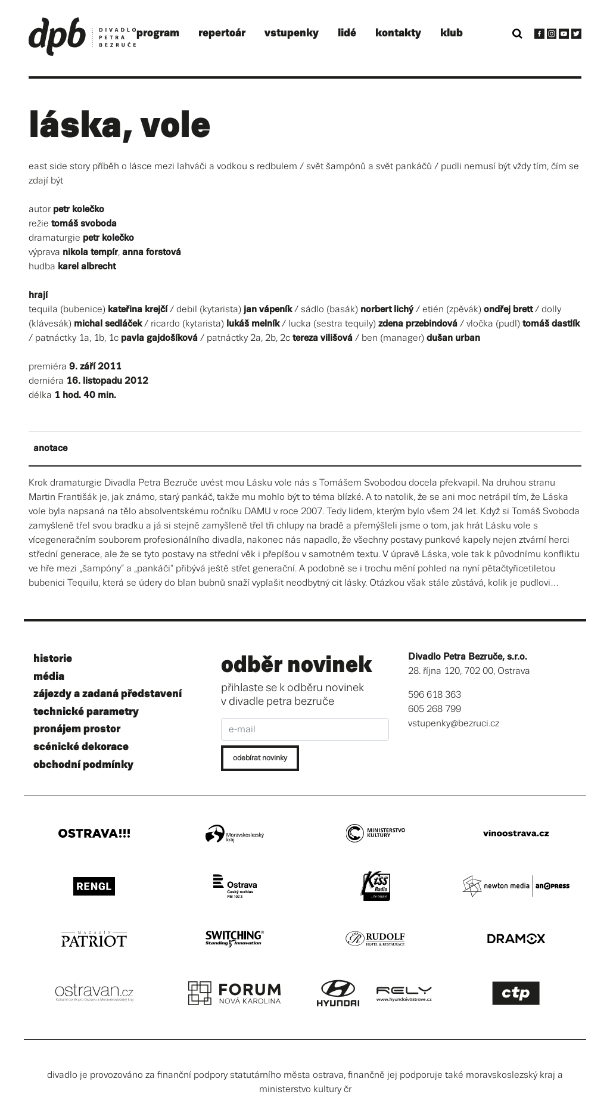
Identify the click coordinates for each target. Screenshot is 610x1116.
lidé (347, 33)
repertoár (221, 33)
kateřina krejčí (137, 309)
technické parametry (86, 711)
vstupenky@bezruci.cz (453, 724)
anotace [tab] (50, 448)
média (48, 676)
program (157, 33)
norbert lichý (386, 309)
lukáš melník (252, 324)
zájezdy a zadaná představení (107, 694)
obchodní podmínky (83, 764)
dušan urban (453, 338)
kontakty (398, 33)
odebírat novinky (260, 758)
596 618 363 (434, 695)
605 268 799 (434, 709)
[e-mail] (305, 729)
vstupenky (291, 33)
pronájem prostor (76, 729)
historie (52, 658)
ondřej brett (508, 309)
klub (451, 33)
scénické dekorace (81, 747)
